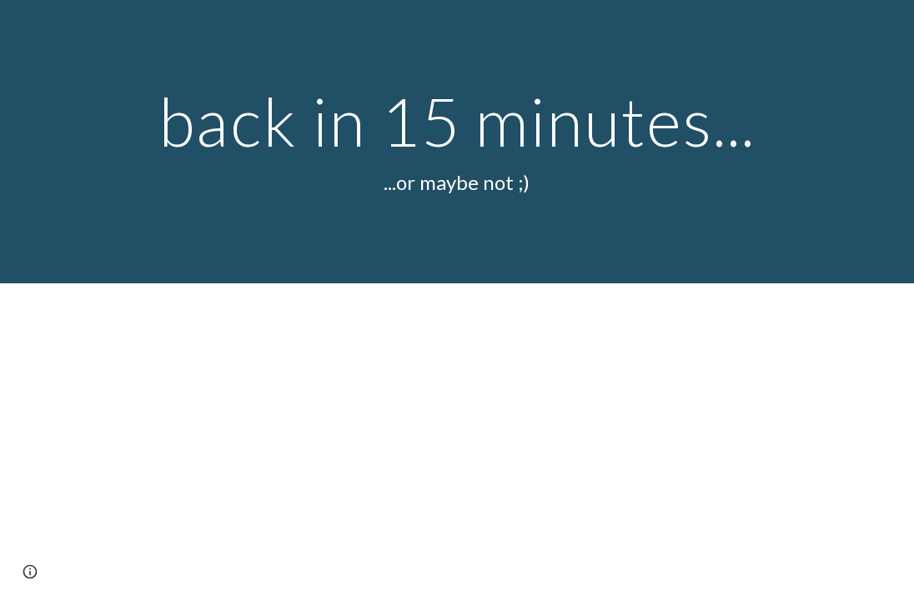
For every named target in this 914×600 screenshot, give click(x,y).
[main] (457, 141)
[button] (30, 571)
